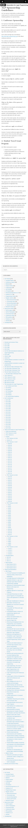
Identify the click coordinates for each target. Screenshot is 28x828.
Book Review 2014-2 (11, 567)
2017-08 (10, 469)
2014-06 (10, 532)
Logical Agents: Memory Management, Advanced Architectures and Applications (16, 678)
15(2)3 (9, 517)
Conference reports (10, 282)
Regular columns (10, 298)
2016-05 (10, 499)
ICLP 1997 (8, 400)
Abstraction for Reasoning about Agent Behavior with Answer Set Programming (16, 587)
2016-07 (10, 447)
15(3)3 (9, 525)
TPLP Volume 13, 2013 (12, 546)
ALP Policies (8, 394)
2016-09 (10, 450)
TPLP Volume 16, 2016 (12, 475)
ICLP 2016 (8, 424)
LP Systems (8, 291)
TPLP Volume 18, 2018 (12, 438)
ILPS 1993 (7, 354)
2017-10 (10, 473)
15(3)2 (9, 524)
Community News (10, 313)
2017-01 (10, 459)
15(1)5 (9, 511)
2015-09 (10, 445)
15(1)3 (9, 508)
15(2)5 (9, 520)
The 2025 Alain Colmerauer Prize (12, 370)
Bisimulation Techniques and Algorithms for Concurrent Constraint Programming (15, 604)
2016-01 (10, 492)
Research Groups (10, 306)
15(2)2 (9, 515)
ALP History (8, 387)
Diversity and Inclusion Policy (11, 342)
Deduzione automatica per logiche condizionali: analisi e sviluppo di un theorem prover (15, 756)
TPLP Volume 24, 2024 (10, 379)
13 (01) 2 (10, 550)
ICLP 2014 (8, 419)
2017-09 (10, 471)
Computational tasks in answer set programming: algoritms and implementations (15, 613)
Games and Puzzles (11, 305)
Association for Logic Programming (17, 825)
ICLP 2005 (8, 403)
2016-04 (10, 497)
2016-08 (10, 448)
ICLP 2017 (8, 426)
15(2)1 (9, 513)
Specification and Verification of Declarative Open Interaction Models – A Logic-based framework (16, 721)
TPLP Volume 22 (8, 375)
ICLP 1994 (7, 345)
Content (7, 436)
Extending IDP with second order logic (15, 629)
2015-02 (10, 482)
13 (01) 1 (10, 548)
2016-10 (10, 452)
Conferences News (10, 315)
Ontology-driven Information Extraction (16, 690)
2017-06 (9, 557)
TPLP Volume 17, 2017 (12, 441)
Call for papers (9, 310)
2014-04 (10, 529)
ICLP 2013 (8, 417)
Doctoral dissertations (12, 303)
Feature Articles (9, 285)
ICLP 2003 (8, 401)
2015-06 (10, 487)
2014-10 (10, 478)
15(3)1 (9, 522)
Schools (7, 320)
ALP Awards (8, 392)
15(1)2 (9, 506)
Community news (11, 301)
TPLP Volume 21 (10, 434)
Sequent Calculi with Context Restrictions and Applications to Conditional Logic (14, 716)
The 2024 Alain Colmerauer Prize (12, 368)
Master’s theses (9, 753)
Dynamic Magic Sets (11, 620)
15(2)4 (9, 518)
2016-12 (10, 455)
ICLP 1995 (7, 347)
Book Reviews (9, 562)
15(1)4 (9, 510)
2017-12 (9, 560)
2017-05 (10, 466)
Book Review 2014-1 (11, 566)
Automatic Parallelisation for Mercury (15, 601)
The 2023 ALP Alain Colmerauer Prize (13, 366)
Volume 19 (9, 440)
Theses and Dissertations (10, 569)
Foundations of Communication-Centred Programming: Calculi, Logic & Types (16, 639)
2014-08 (10, 476)
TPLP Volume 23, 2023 (10, 377)
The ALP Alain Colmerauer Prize (12, 372)
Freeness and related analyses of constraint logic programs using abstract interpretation (14, 644)
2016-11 (10, 454)
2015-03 (10, 443)
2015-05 (10, 485)
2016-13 (10, 457)
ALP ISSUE (7, 278)
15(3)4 (9, 527)
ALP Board (8, 389)
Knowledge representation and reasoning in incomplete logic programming (14, 662)
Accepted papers (10, 555)
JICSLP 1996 (8, 356)
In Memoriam (9, 287)
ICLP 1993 (7, 344)
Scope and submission (11, 431)
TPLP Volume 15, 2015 (12, 503)
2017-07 (10, 468)
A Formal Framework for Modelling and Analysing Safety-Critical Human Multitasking (16, 574)
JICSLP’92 (7, 358)
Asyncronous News (9, 308)
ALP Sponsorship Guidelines (12, 396)
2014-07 (10, 534)
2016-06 (10, 501)
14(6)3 (9, 543)
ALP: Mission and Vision (11, 386)
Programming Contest (11, 296)
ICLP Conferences (9, 398)
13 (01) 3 (10, 552)
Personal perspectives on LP (12, 292)
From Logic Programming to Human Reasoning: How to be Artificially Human (15, 650)
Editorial (7, 284)
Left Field (8, 289)
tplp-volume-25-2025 (9, 380)
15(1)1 (9, 504)
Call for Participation (10, 312)
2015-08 (10, 490)
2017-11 (9, 559)
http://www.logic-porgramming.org (9, 36)
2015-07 (10, 489)
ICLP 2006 (8, 405)
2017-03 (10, 462)
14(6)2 (9, 541)
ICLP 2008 (8, 406)
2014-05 (10, 531)
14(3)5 (9, 538)
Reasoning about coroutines (13, 709)
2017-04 (10, 464)
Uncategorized (8, 322)
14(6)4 (9, 545)
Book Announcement (11, 299)
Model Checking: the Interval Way (14, 684)
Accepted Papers (10, 280)
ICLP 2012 (8, 414)
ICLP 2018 (8, 428)
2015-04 (10, 483)
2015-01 (10, 480)
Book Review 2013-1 (11, 564)
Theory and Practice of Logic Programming (14, 429)
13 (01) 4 (10, 553)
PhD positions (9, 317)
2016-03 (10, 496)
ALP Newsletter (9, 391)
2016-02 (10, 494)
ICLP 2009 (8, 408)
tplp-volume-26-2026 (9, 382)
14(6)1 (9, 539)
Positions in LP (9, 294)
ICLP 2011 (8, 412)
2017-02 (10, 461)
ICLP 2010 (7, 349)
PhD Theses (8, 571)
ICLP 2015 (8, 420)
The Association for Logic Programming (14, 384)
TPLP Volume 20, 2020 (11, 433)
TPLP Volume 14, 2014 (12, 536)
